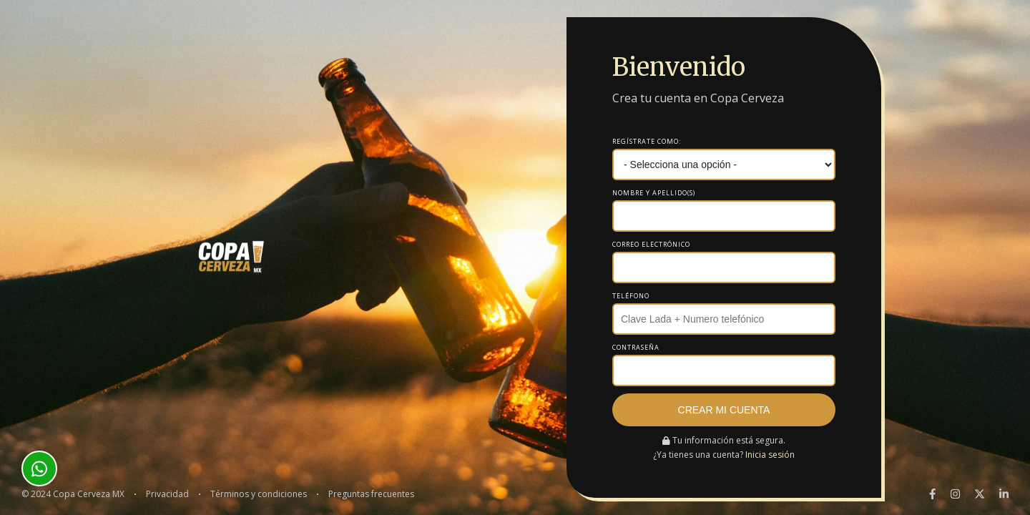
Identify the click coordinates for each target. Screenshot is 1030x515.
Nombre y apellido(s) (653, 192)
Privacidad (167, 494)
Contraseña (635, 347)
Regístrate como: (646, 141)
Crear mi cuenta (724, 410)
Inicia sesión (770, 454)
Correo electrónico (651, 244)
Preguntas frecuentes (371, 494)
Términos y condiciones (258, 494)
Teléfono (630, 295)
